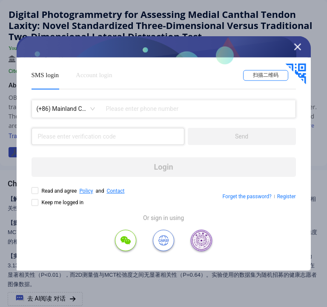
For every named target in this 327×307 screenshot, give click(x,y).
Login (163, 166)
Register (286, 197)
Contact (115, 191)
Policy (86, 191)
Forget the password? (247, 197)
